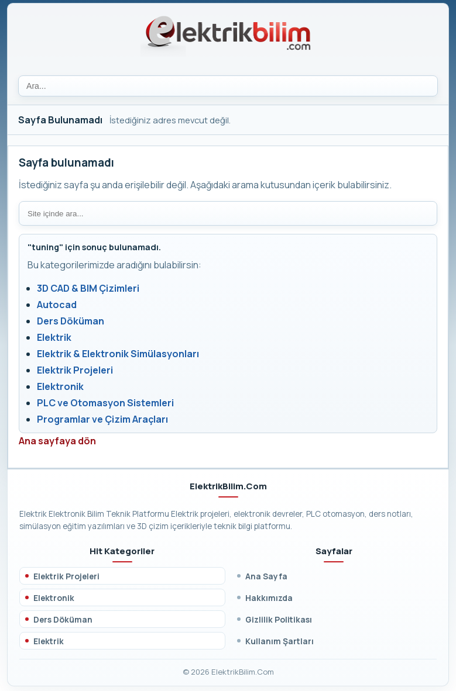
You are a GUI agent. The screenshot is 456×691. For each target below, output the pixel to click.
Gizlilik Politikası (278, 619)
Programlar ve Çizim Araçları (102, 419)
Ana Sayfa (266, 576)
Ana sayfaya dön (57, 440)
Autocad (57, 304)
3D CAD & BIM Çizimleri (88, 288)
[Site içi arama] (228, 213)
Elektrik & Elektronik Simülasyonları (118, 353)
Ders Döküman (70, 321)
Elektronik (60, 386)
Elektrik (54, 337)
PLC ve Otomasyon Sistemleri (105, 402)
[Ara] (228, 85)
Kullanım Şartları (279, 641)
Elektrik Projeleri (75, 370)
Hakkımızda (269, 597)
